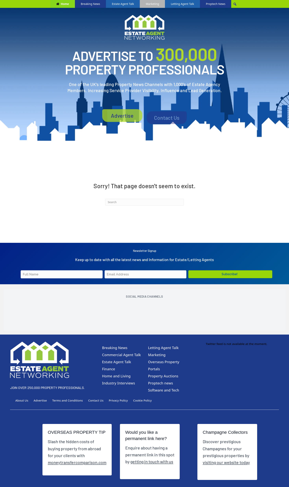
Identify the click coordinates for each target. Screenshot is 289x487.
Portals (154, 369)
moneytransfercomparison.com (77, 462)
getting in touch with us (151, 461)
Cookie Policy (142, 400)
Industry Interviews (118, 383)
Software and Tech (163, 390)
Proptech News (215, 4)
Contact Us (166, 120)
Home (65, 4)
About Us (21, 400)
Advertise (122, 120)
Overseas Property (163, 362)
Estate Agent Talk (123, 4)
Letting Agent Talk (182, 4)
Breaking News (90, 4)
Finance (108, 369)
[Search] (144, 202)
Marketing (152, 4)
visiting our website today (226, 462)
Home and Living (116, 376)
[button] (230, 274)
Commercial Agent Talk (121, 354)
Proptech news (160, 383)
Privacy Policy (118, 400)
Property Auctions (163, 376)
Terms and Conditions (67, 400)
